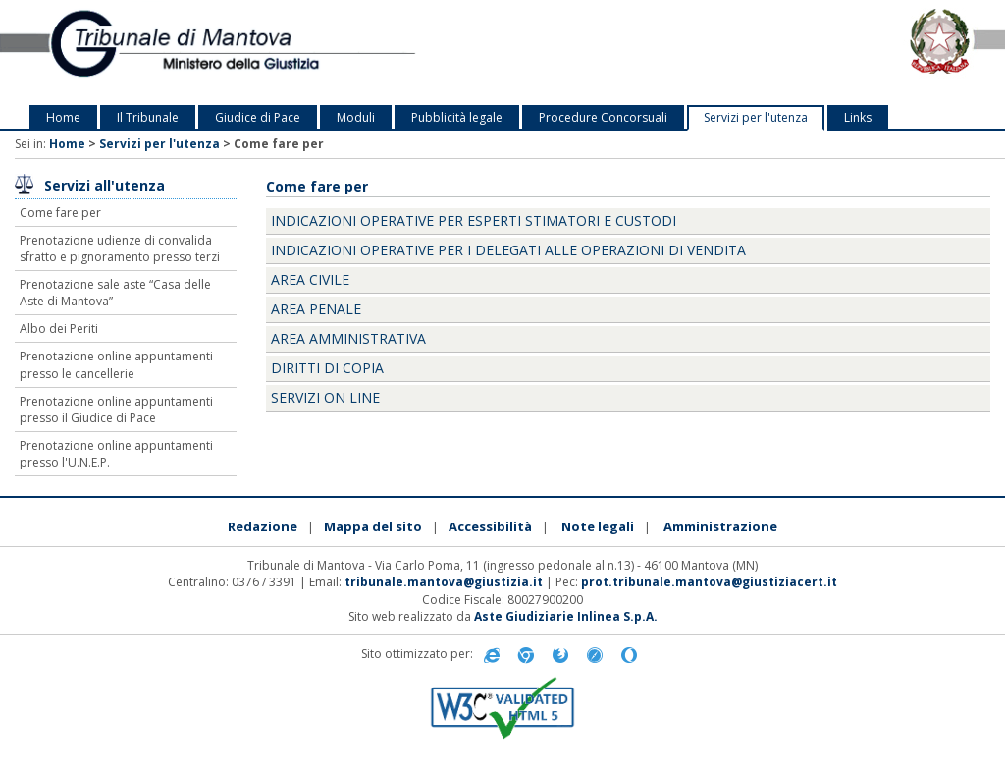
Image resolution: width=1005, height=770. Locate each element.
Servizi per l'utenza (756, 117)
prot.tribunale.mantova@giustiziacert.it (709, 582)
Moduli (356, 117)
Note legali (597, 526)
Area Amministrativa (348, 338)
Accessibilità (490, 526)
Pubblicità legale (456, 117)
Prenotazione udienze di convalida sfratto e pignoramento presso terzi (120, 248)
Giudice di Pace (257, 117)
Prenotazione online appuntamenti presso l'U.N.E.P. (116, 453)
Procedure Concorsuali (603, 117)
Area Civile (310, 279)
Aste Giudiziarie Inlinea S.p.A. (566, 616)
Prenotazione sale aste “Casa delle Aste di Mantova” (115, 292)
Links (858, 117)
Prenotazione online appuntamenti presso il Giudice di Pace (116, 409)
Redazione (262, 526)
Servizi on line (325, 397)
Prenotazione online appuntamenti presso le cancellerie (116, 364)
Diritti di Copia (327, 367)
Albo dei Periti (59, 328)
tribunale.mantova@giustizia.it (443, 582)
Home (63, 117)
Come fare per (60, 212)
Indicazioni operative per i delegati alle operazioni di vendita (508, 250)
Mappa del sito (373, 526)
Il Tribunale (148, 117)
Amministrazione (720, 526)
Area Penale (316, 309)
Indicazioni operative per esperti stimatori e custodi (473, 220)
